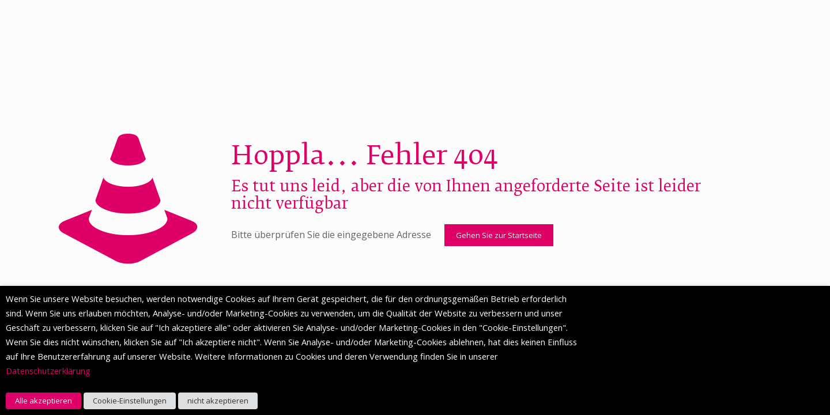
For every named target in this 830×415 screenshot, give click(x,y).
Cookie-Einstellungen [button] (130, 400)
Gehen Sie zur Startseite (499, 235)
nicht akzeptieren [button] (217, 400)
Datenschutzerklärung (48, 370)
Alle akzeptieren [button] (43, 400)
